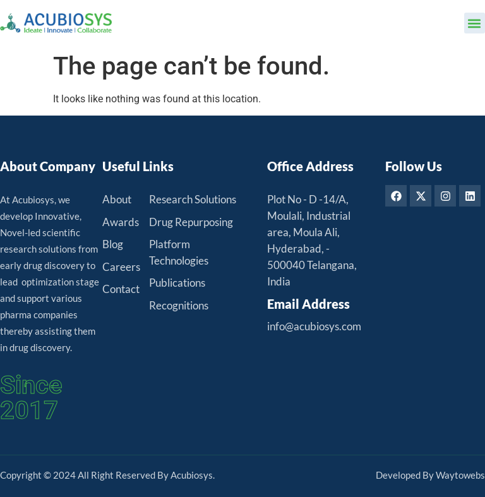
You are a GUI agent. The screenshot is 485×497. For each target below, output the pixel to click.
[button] (474, 23)
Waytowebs (460, 475)
